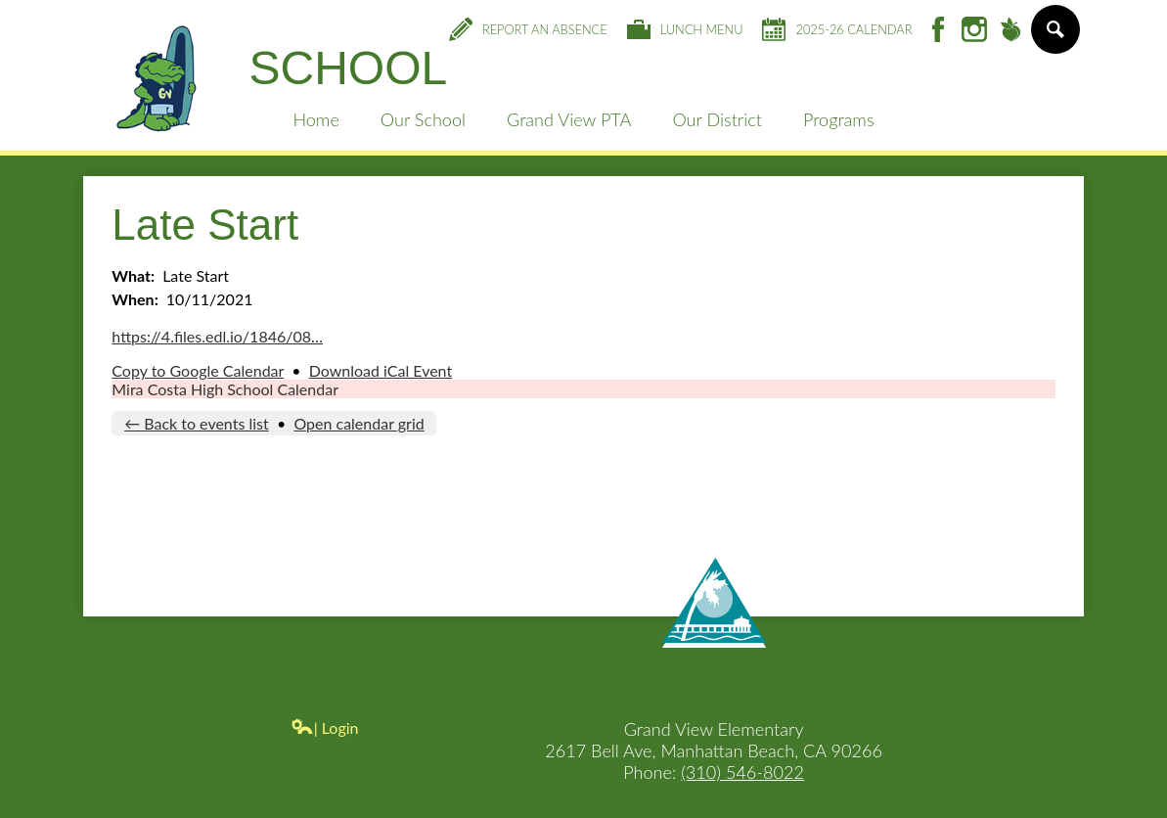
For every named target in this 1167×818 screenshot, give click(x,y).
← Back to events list (196, 423)
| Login (325, 727)
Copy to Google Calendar (198, 370)
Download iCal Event (380, 370)
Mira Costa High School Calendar (225, 389)
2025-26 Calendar (837, 29)
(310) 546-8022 (742, 772)
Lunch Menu (685, 29)
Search (1054, 37)
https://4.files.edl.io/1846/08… (217, 336)
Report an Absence (528, 29)
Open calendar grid (358, 423)
